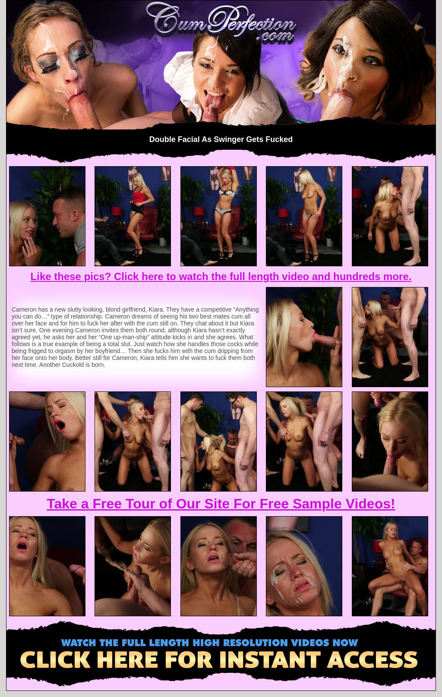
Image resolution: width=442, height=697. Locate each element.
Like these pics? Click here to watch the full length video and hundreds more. (221, 276)
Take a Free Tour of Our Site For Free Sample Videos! (221, 503)
